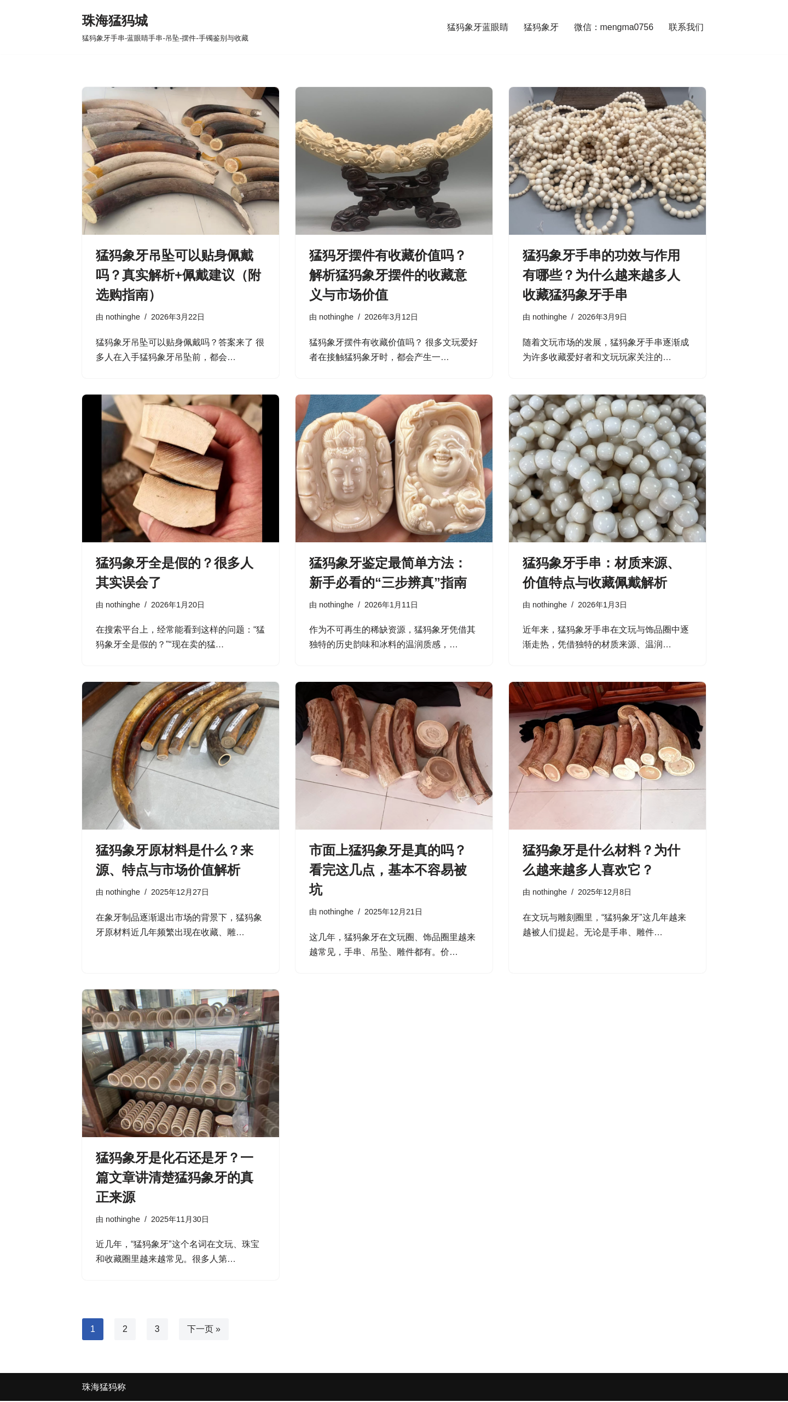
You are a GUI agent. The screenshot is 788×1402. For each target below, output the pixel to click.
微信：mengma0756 (613, 27)
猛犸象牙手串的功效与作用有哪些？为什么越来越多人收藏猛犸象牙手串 (601, 275)
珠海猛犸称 (104, 1388)
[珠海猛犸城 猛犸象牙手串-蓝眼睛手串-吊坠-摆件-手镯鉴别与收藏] (165, 27)
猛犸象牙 (540, 27)
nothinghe (123, 316)
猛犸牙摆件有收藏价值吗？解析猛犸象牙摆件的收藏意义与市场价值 (388, 275)
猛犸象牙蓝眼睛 (477, 27)
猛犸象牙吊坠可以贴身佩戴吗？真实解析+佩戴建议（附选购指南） (178, 275)
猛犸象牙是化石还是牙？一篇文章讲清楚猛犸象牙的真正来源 (174, 1178)
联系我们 (686, 27)
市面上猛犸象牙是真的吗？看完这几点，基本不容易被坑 (388, 870)
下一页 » (204, 1330)
